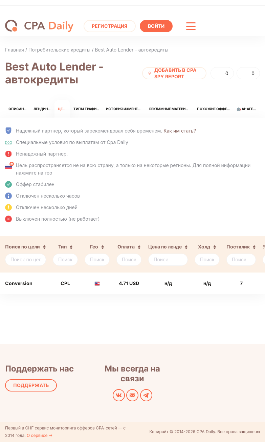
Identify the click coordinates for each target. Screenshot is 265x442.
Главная (14, 50)
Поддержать (31, 385)
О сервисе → (39, 435)
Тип (62, 246)
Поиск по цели (22, 246)
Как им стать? (179, 131)
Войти (156, 26)
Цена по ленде (165, 246)
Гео (94, 246)
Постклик (238, 246)
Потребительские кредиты (59, 50)
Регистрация (110, 26)
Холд (204, 246)
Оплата (126, 246)
